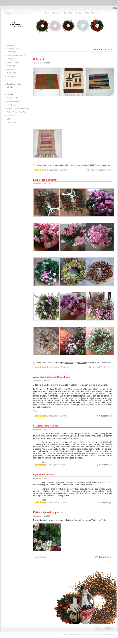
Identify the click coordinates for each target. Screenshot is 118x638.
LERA (9, 119)
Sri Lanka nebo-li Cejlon (45, 425)
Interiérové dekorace (14, 55)
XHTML (98, 628)
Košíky (9, 59)
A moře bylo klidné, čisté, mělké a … (52, 377)
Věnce (9, 76)
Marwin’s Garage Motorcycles (18, 108)
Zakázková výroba (13, 84)
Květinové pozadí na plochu (48, 512)
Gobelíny (10, 52)
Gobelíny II (38, 59)
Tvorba (78, 13)
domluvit (82, 165)
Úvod (47, 13)
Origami (10, 66)
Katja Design (11, 105)
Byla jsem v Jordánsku (45, 474)
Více (35, 411)
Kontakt (95, 13)
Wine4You (11, 115)
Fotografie (68, 13)
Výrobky (10, 87)
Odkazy (9, 95)
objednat (69, 165)
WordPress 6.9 (111, 634)
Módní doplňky (12, 62)
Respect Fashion (13, 98)
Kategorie (9, 45)
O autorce (56, 13)
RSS (110, 628)
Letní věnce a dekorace (45, 180)
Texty (87, 13)
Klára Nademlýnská (14, 101)
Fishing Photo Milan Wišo (16, 112)
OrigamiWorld (12, 122)
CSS (105, 628)
